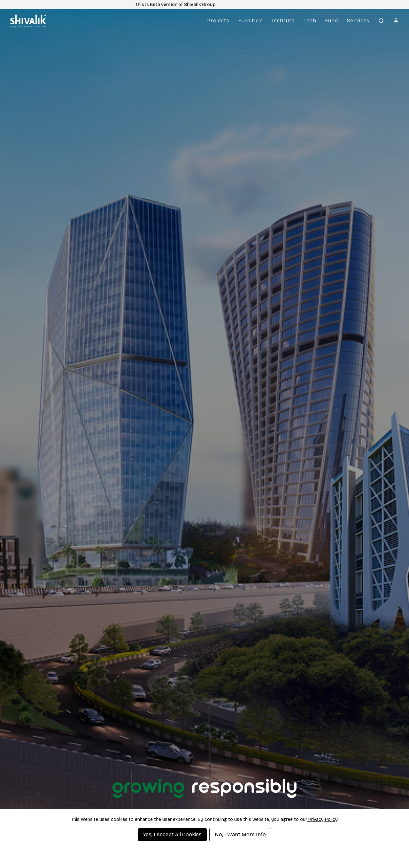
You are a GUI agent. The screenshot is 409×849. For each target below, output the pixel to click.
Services (358, 21)
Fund (331, 21)
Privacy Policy (322, 819)
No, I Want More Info (240, 834)
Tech (310, 21)
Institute (283, 21)
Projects (218, 21)
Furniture (250, 21)
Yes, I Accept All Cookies (172, 834)
